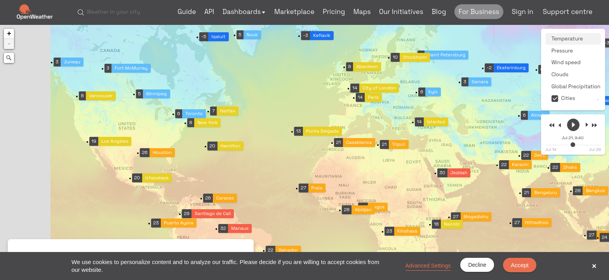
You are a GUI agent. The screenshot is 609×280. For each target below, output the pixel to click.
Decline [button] (477, 265)
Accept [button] (520, 265)
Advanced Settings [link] (428, 265)
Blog (439, 11)
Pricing (334, 11)
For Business (478, 11)
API (209, 11)
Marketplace (294, 11)
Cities (568, 98)
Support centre (567, 11)
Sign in (522, 11)
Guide (186, 11)
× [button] (594, 266)
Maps (362, 11)
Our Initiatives (401, 11)
